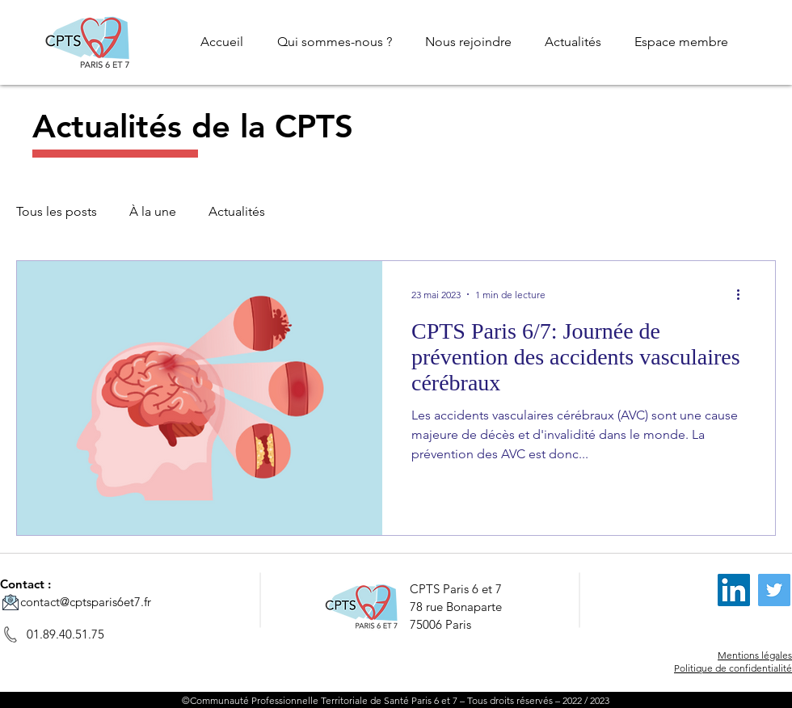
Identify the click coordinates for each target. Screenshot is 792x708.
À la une (152, 211)
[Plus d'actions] (743, 294)
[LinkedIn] (734, 590)
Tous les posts (56, 211)
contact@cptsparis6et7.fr (85, 601)
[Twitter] (774, 590)
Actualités (237, 211)
